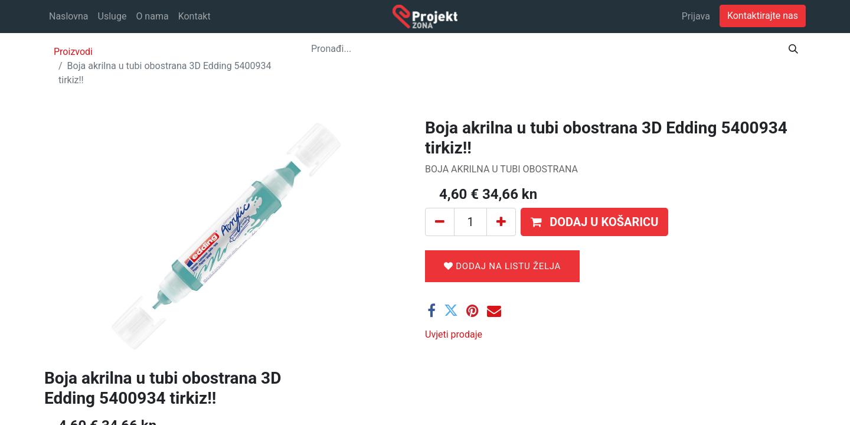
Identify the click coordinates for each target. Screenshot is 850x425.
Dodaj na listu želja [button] (502, 266)
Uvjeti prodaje (453, 334)
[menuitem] (68, 16)
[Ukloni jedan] (440, 222)
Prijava (696, 16)
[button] (594, 222)
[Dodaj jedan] (501, 222)
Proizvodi (73, 51)
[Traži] (793, 49)
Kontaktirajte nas (762, 15)
